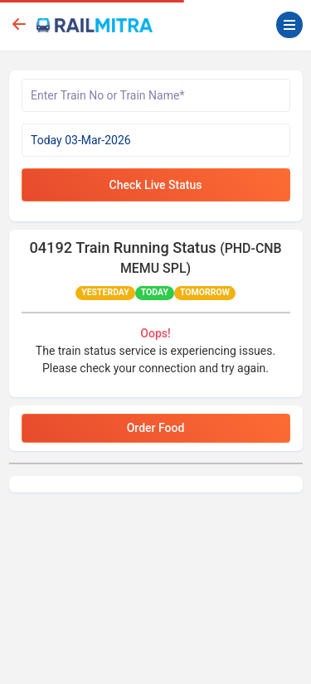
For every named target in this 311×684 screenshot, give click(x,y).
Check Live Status (155, 185)
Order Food (156, 427)
